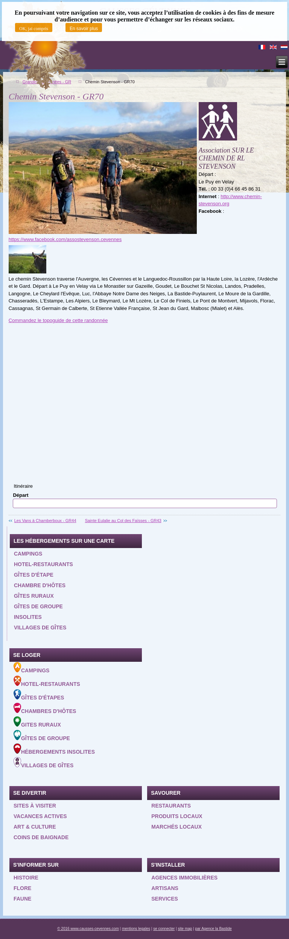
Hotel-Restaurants (47, 681)
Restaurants (171, 806)
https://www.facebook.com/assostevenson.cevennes (65, 239)
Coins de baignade (41, 837)
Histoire (26, 878)
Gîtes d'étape (33, 575)
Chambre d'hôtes (39, 585)
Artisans (164, 888)
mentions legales (136, 929)
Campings (28, 554)
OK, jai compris (33, 28)
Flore (22, 888)
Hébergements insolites (54, 749)
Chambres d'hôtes (45, 708)
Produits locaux (176, 816)
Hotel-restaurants (43, 564)
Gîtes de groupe (38, 606)
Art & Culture (35, 827)
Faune (22, 899)
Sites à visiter (35, 806)
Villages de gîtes (40, 627)
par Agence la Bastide (213, 929)
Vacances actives (40, 816)
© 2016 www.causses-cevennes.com (88, 929)
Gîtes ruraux (34, 596)
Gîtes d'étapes (39, 695)
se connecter (164, 929)
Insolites (28, 617)
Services (164, 899)
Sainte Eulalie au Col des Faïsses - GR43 (123, 520)
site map (185, 929)
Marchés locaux (176, 827)
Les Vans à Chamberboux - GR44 (45, 520)
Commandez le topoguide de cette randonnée (58, 320)
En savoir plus (84, 28)
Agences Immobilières (184, 878)
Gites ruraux (37, 722)
